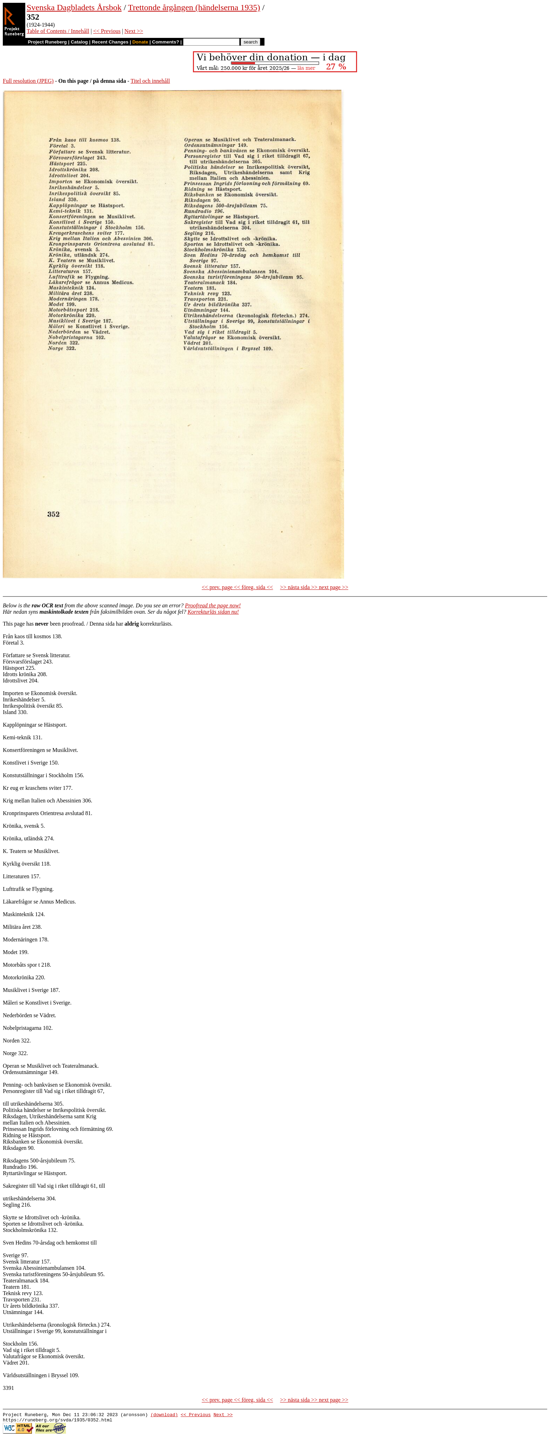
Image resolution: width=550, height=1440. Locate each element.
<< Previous (107, 31)
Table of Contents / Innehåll (58, 31)
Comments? (165, 42)
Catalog (79, 42)
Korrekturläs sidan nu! (213, 612)
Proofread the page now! (213, 605)
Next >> (134, 31)
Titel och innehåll (150, 81)
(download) (164, 1415)
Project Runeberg (47, 42)
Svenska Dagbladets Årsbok (74, 7)
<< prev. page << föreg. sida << (237, 587)
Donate (140, 42)
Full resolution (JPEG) (28, 81)
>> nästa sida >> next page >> (314, 587)
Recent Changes (110, 42)
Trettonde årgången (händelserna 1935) (194, 7)
